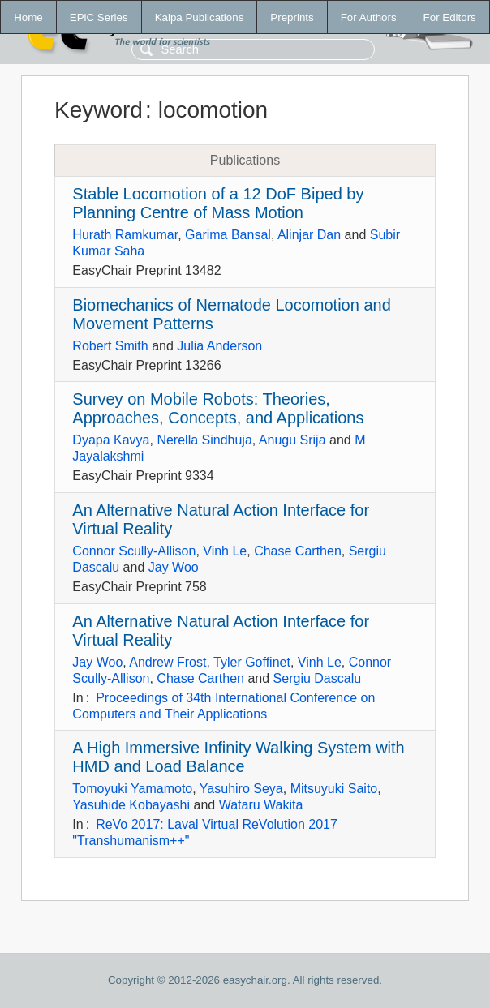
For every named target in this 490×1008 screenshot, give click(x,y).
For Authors (369, 17)
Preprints (291, 17)
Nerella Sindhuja (204, 440)
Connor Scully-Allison (134, 551)
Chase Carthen (298, 551)
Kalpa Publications (199, 17)
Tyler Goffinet (251, 662)
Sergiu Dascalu (317, 678)
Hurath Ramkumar (125, 235)
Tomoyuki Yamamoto (132, 789)
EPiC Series (99, 17)
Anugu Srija (292, 440)
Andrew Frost (167, 662)
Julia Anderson (219, 346)
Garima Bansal (228, 235)
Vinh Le (225, 551)
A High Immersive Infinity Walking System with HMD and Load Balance (238, 757)
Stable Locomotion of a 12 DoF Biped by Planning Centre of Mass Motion (217, 203)
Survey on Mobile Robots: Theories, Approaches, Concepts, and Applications (217, 408)
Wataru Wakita (261, 805)
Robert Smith (110, 346)
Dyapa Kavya (110, 440)
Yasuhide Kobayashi (131, 805)
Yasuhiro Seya (241, 789)
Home (28, 17)
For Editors (449, 17)
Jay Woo (173, 567)
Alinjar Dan (309, 235)
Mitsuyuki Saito (334, 789)
